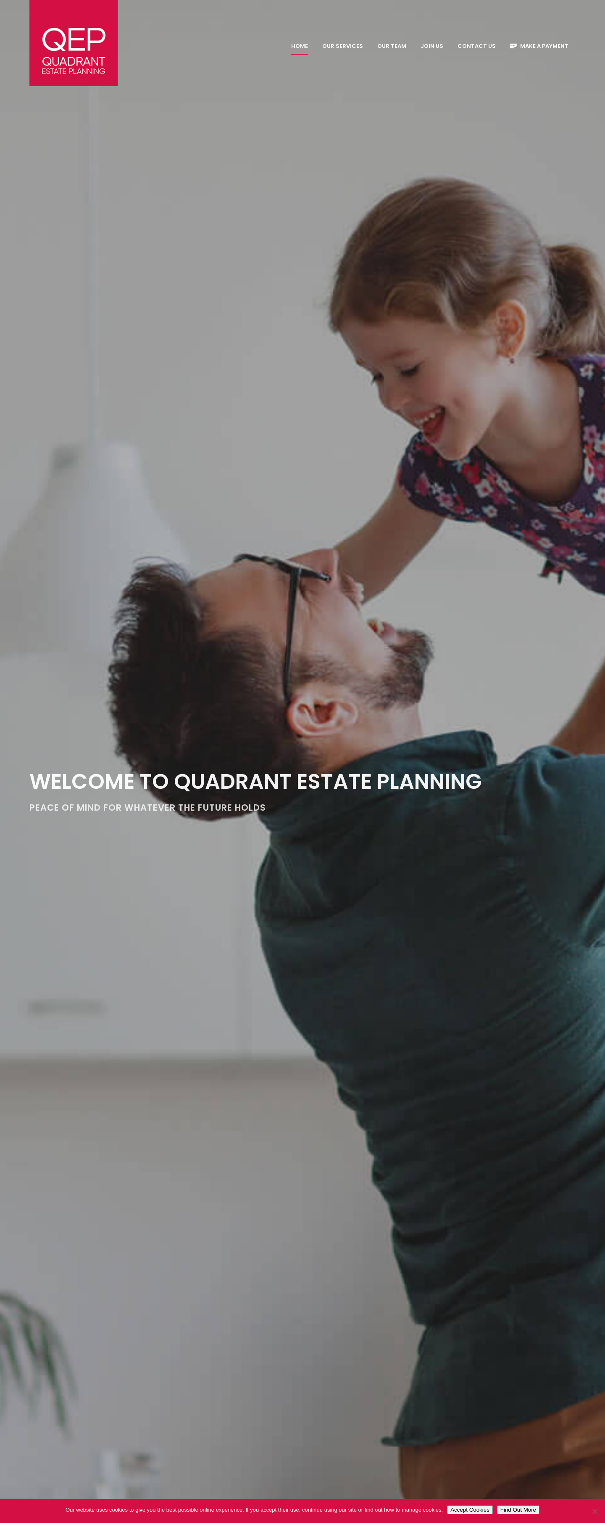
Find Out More (518, 1510)
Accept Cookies (469, 1510)
